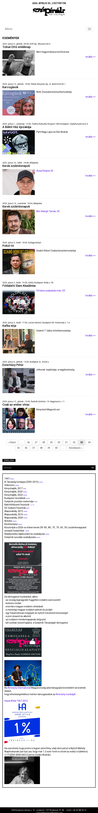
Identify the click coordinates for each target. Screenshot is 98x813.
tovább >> (90, 56)
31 (66, 442)
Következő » (75, 448)
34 (89, 442)
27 (36, 442)
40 (56, 448)
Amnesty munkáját (65, 694)
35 (18, 448)
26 (28, 442)
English (9, 460)
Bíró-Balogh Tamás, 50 (48, 211)
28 (43, 442)
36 (26, 448)
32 (74, 442)
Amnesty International (19, 687)
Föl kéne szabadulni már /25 (50, 290)
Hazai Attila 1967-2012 (16, 700)
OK (92, 468)
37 (33, 448)
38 (41, 448)
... (21, 442)
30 (59, 442)
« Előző (12, 442)
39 (49, 448)
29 (51, 442)
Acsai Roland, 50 (44, 170)
